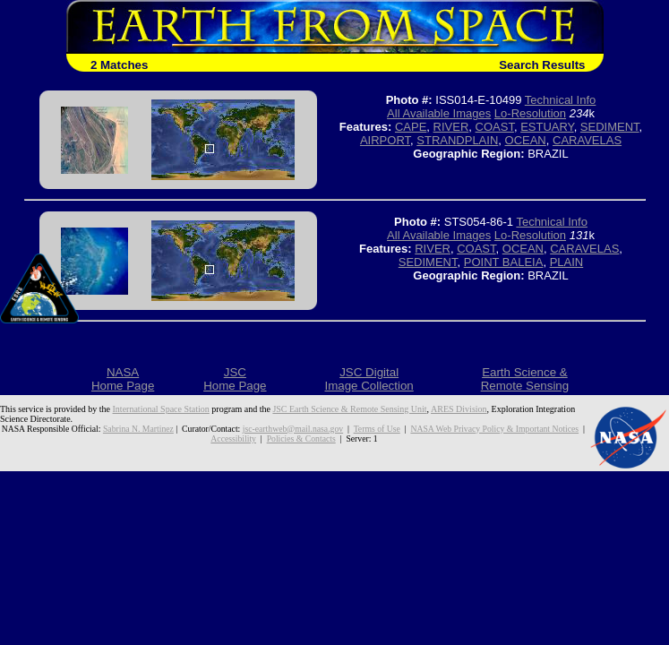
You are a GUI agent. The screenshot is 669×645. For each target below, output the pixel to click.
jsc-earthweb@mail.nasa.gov (293, 429)
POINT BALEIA (504, 262)
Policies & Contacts (301, 438)
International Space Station (161, 409)
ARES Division (459, 409)
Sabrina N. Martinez (138, 429)
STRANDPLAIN (457, 140)
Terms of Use (377, 429)
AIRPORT (385, 140)
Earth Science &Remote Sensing (525, 379)
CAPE (410, 126)
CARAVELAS (587, 140)
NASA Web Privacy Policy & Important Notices (494, 429)
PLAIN (567, 262)
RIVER (451, 126)
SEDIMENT (609, 126)
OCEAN (525, 140)
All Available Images (439, 113)
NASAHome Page (122, 379)
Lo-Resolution (530, 113)
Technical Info (560, 100)
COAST (495, 126)
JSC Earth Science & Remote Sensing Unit (349, 409)
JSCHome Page (234, 379)
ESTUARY (547, 126)
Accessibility (233, 438)
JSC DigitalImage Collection (368, 379)
